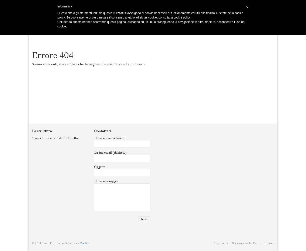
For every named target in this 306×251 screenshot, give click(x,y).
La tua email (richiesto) (122, 156)
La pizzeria (221, 243)
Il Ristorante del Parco (246, 243)
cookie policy (182, 17)
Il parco (269, 243)
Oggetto (122, 170)
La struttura (42, 131)
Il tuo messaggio (122, 195)
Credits (84, 243)
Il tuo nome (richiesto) (122, 142)
